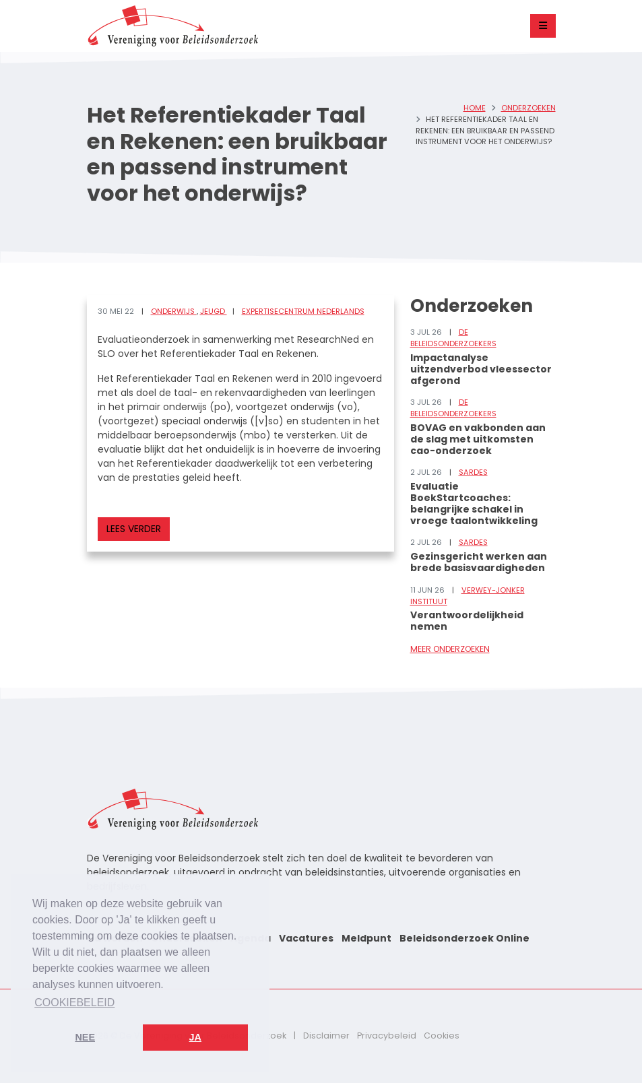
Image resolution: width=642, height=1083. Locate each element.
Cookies (441, 1035)
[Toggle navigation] (543, 26)
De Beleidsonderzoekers (453, 338)
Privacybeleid (386, 1035)
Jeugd (213, 311)
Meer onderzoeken (450, 649)
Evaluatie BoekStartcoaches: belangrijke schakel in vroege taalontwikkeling (474, 503)
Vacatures (306, 938)
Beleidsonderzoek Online (464, 938)
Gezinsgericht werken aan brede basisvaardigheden (478, 562)
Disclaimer (326, 1035)
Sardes (473, 472)
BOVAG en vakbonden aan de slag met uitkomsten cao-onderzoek (478, 439)
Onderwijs (174, 311)
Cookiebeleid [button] (74, 1002)
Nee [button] (85, 1037)
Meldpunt (366, 938)
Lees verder (133, 528)
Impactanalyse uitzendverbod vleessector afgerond (481, 369)
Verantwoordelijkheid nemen (466, 620)
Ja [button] (195, 1037)
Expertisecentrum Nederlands (303, 311)
